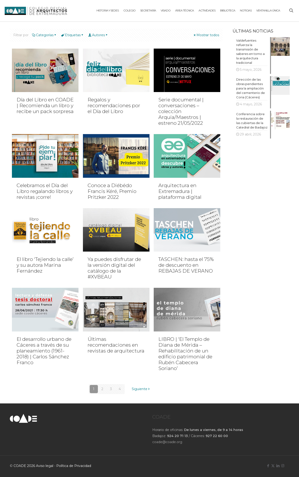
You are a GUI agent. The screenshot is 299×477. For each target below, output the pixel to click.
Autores (98, 35)
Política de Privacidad (73, 466)
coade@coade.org (167, 442)
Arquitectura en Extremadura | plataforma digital (179, 191)
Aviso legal (44, 466)
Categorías (44, 35)
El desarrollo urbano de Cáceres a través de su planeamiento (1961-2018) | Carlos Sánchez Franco (44, 350)
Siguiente (141, 389)
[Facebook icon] (268, 465)
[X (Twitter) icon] (273, 465)
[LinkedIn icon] (278, 465)
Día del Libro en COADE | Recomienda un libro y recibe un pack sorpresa (45, 105)
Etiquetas (72, 35)
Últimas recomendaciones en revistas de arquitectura (116, 345)
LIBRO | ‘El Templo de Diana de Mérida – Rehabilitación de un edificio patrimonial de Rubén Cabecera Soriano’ (185, 353)
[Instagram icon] (283, 465)
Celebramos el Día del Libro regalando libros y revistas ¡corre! (45, 191)
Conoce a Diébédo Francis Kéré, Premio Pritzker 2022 (112, 191)
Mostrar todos (206, 35)
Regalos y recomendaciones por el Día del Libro (114, 105)
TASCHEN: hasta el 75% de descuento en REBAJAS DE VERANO (186, 265)
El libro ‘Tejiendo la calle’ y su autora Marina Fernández (45, 265)
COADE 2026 (25, 466)
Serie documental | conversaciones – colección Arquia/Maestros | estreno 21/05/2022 (181, 111)
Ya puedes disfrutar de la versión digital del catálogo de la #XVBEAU (114, 268)
